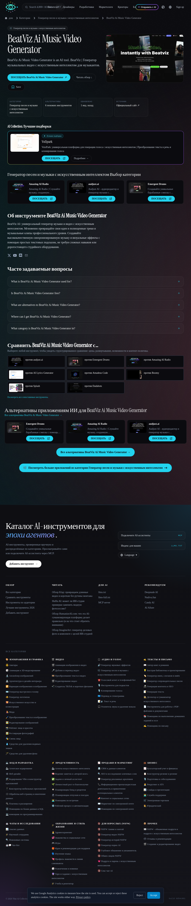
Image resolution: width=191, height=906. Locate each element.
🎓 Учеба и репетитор (63, 883)
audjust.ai (93, 184)
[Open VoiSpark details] (24, 143)
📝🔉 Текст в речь (107, 701)
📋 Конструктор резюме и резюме (160, 773)
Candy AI (149, 602)
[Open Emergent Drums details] (137, 187)
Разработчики (86, 7)
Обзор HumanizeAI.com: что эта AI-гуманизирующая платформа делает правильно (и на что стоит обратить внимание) (71, 619)
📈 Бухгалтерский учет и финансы (161, 768)
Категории (22, 18)
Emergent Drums (157, 184)
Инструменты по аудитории (20, 602)
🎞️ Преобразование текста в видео (69, 675)
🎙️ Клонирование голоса (110, 690)
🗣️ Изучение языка (61, 853)
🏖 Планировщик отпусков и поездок (70, 795)
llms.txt (102, 592)
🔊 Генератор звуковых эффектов (114, 665)
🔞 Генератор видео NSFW (111, 834)
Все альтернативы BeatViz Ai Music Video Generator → (95, 452)
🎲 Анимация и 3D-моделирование (23, 670)
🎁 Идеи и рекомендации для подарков (71, 848)
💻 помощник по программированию (24, 814)
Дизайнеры (68, 7)
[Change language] (170, 7)
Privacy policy (83, 897)
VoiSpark (47, 141)
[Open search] (43, 7)
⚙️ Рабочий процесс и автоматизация (70, 805)
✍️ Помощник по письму (156, 725)
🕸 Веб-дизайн (13, 773)
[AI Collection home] (12, 7)
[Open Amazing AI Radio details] (18, 187)
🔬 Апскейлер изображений (19, 675)
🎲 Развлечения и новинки (65, 868)
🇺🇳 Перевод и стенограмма (111, 696)
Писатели (53, 7)
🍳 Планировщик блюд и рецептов (69, 789)
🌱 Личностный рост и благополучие (70, 784)
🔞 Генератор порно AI (109, 845)
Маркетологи (106, 7)
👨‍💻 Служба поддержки (155, 795)
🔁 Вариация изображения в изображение (26, 686)
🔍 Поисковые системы (17, 840)
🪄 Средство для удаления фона (21, 753)
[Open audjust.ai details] (77, 187)
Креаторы (123, 7)
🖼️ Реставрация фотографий (20, 733)
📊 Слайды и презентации (157, 789)
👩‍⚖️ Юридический (152, 805)
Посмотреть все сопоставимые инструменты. (28, 397)
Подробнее (81, 158)
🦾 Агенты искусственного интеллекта (71, 768)
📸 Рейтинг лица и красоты (19, 728)
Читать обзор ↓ (84, 77)
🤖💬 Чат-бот (13, 845)
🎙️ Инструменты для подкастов (113, 685)
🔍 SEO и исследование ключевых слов (117, 773)
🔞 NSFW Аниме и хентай (111, 829)
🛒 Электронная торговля (156, 800)
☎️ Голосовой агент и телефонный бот (117, 680)
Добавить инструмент (23, 564)
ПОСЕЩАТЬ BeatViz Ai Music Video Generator (39, 77)
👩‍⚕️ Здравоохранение (62, 832)
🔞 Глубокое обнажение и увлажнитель (117, 850)
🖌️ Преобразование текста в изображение (26, 717)
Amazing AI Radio (39, 184)
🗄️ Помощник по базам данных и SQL (25, 809)
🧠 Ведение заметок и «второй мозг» (70, 773)
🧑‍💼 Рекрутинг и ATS (154, 784)
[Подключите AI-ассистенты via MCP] (151, 535)
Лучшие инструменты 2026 (20, 607)
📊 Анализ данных (15, 829)
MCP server (104, 602)
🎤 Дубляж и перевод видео (65, 670)
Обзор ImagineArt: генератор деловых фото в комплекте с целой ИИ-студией (72, 632)
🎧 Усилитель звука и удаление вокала (117, 706)
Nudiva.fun (150, 597)
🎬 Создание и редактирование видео (162, 844)
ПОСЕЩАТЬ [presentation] (55, 158)
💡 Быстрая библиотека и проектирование (164, 670)
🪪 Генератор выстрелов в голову (22, 691)
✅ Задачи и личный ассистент (67, 779)
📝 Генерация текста (154, 691)
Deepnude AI (151, 592)
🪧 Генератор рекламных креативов (115, 779)
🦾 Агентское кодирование (19, 768)
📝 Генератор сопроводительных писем (163, 681)
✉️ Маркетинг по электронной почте (116, 803)
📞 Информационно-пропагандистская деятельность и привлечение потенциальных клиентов (117, 788)
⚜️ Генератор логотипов (18, 697)
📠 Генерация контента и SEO (158, 686)
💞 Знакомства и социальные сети (68, 837)
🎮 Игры (56, 843)
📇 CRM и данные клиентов (111, 768)
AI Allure (149, 607)
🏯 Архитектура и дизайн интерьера (23, 681)
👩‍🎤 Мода (10, 712)
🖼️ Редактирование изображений (22, 722)
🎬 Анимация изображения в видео (69, 665)
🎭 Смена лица (13, 738)
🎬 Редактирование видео (64, 681)
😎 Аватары (12, 665)
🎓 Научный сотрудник (17, 834)
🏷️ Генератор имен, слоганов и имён (162, 675)
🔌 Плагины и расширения (19, 803)
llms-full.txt (104, 597)
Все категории (13, 592)
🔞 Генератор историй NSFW (112, 840)
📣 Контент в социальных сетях (113, 798)
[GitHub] (163, 7)
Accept (153, 895)
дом (9, 18)
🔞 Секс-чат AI (105, 870)
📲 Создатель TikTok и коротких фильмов (72, 686)
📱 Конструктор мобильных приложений (26, 788)
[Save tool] (16, 87)
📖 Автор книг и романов (156, 665)
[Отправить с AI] (147, 7)
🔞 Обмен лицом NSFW (110, 855)
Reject (139, 895)
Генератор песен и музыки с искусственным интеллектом (68, 18)
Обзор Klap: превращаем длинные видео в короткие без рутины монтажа (72, 594)
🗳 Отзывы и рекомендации (157, 838)
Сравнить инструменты (18, 597)
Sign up (180, 7)
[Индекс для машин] (151, 546)
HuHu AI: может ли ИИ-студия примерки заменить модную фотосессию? (68, 605)
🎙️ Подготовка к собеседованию (160, 779)
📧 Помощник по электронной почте (116, 809)
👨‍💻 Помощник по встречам (65, 800)
